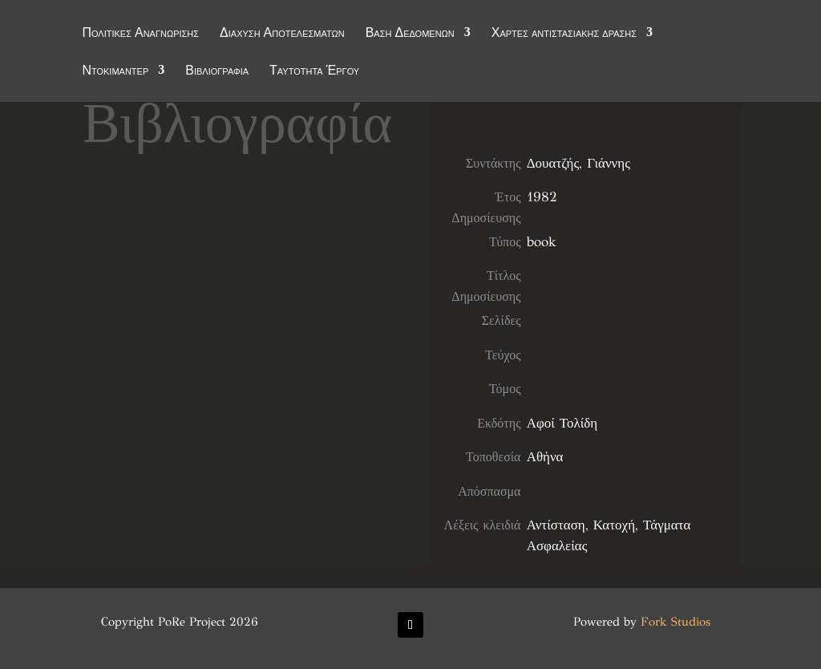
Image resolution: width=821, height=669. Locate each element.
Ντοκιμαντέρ (115, 71)
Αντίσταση (556, 525)
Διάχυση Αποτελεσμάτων (282, 33)
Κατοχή (614, 525)
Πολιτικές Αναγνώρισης (140, 33)
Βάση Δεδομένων (410, 33)
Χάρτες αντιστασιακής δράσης (564, 33)
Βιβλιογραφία (217, 71)
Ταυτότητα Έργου (314, 71)
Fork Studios (675, 621)
